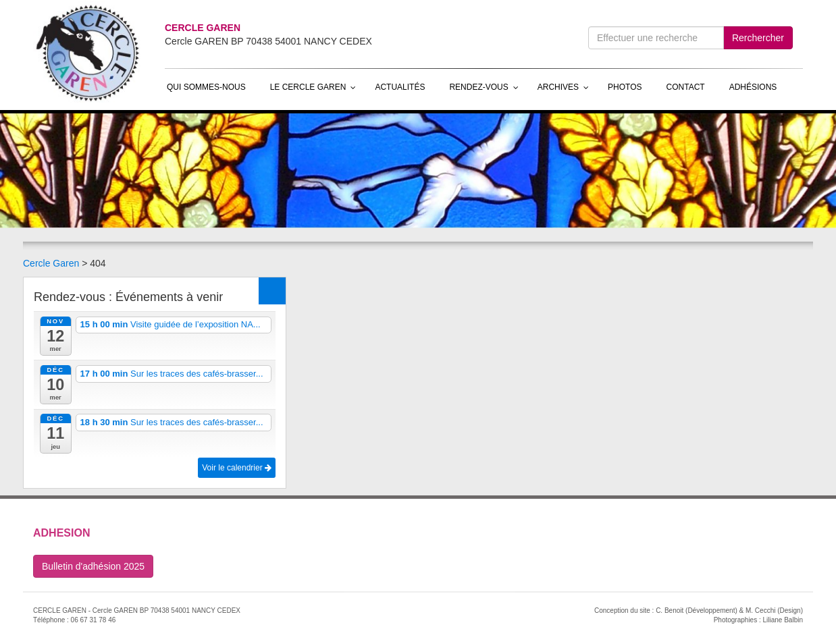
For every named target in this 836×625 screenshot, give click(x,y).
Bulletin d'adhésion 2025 (93, 566)
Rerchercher (758, 37)
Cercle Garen (51, 263)
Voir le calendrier (236, 467)
